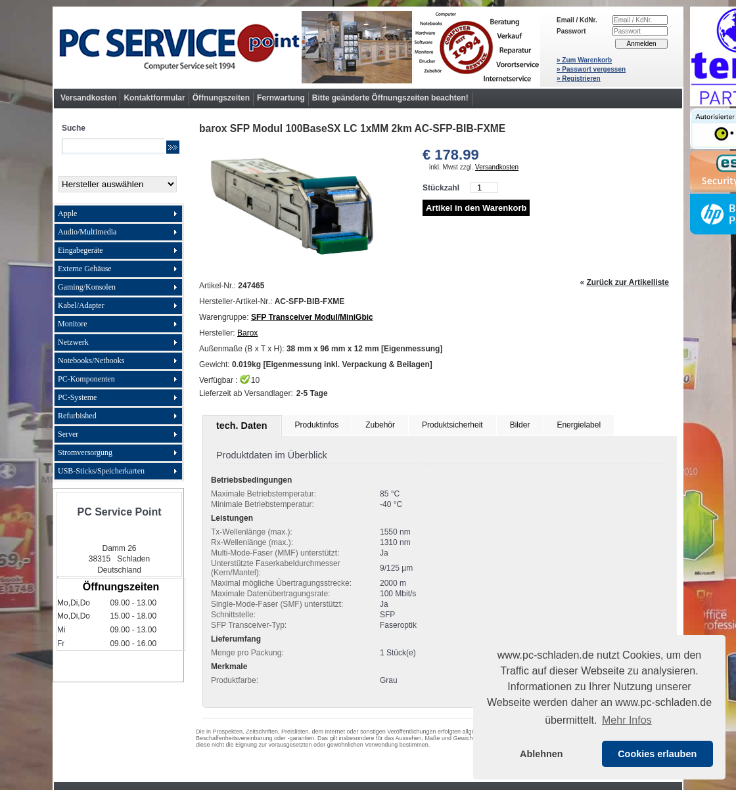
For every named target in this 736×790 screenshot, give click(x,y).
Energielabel (579, 424)
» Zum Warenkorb (584, 60)
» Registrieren (579, 78)
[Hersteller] (117, 184)
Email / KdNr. (577, 20)
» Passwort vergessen (591, 69)
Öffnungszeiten (221, 97)
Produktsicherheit (452, 424)
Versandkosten (88, 97)
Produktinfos (317, 424)
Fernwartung (281, 97)
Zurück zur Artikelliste (627, 282)
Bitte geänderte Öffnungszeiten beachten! (390, 97)
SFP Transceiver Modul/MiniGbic (312, 317)
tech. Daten (241, 425)
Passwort (571, 31)
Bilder (520, 424)
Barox (247, 333)
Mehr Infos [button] (627, 720)
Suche (73, 128)
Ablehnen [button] (541, 754)
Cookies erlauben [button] (657, 754)
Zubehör (380, 424)
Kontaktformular (154, 97)
